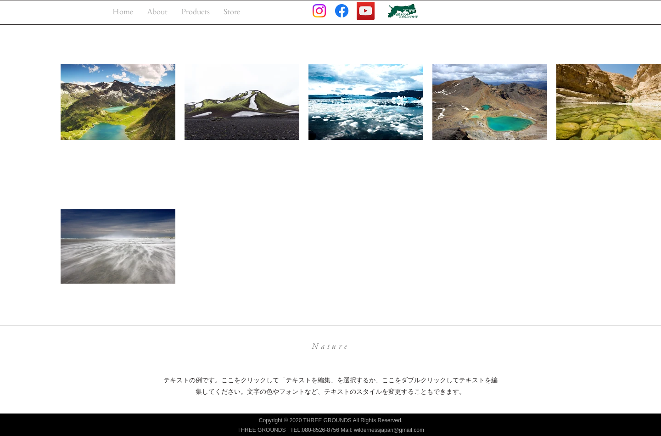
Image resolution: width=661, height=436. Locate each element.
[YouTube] (366, 11)
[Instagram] (319, 11)
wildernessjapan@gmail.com (389, 430)
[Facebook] (342, 11)
